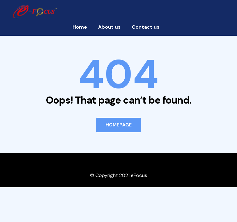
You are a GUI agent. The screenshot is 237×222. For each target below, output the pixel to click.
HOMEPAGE (119, 125)
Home (80, 27)
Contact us (146, 27)
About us (109, 27)
